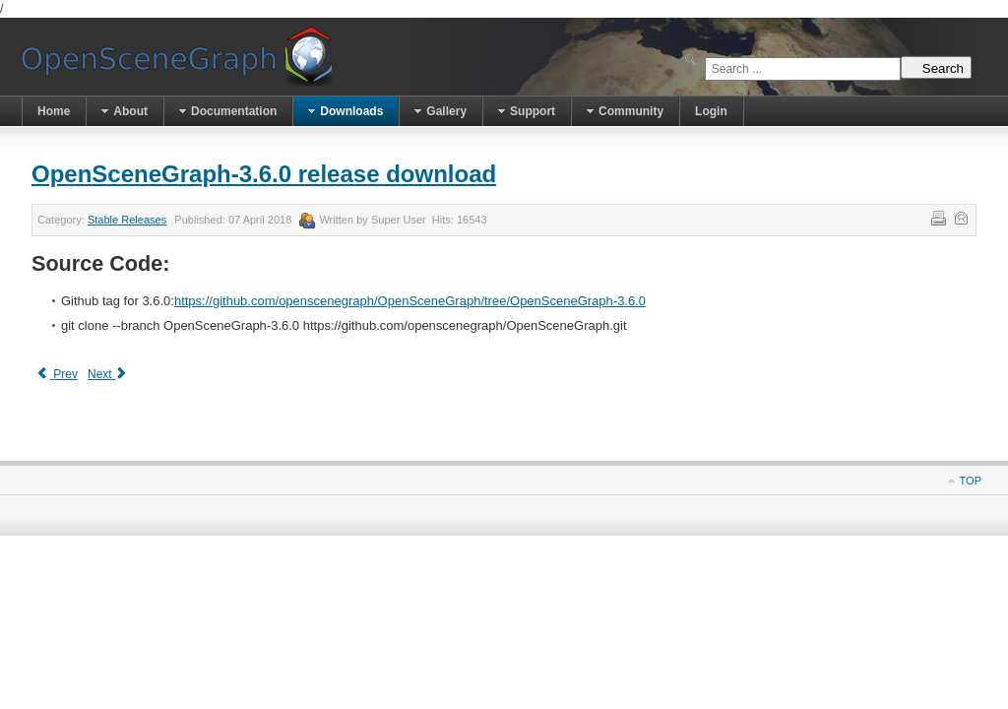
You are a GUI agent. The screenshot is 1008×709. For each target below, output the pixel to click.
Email (960, 217)
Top (970, 480)
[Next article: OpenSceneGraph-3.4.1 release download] (108, 374)
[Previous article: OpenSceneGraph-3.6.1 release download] (57, 374)
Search (936, 67)
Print (937, 217)
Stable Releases (127, 220)
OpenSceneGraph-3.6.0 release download (264, 174)
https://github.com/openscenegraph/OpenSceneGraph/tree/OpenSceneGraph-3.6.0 (410, 300)
